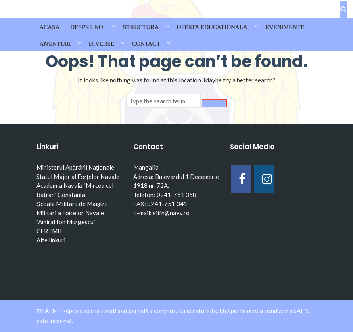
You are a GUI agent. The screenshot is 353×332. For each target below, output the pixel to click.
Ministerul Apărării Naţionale (75, 167)
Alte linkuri (50, 240)
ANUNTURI (55, 43)
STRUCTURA (141, 27)
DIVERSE (101, 43)
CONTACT (146, 43)
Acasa (50, 27)
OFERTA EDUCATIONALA (212, 27)
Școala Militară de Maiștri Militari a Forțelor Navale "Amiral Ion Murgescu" (71, 212)
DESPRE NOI (87, 27)
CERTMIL (49, 231)
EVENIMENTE (285, 27)
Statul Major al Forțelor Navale (77, 176)
